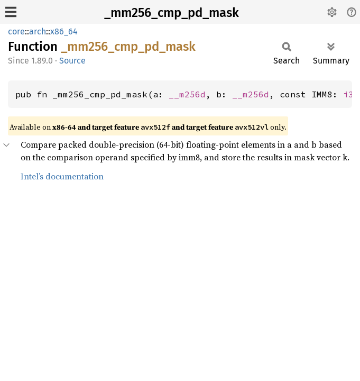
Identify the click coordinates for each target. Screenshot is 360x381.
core (16, 31)
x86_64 (64, 31)
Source (72, 61)
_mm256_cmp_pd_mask (171, 12)
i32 (351, 94)
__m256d (187, 94)
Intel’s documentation (62, 176)
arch (37, 31)
